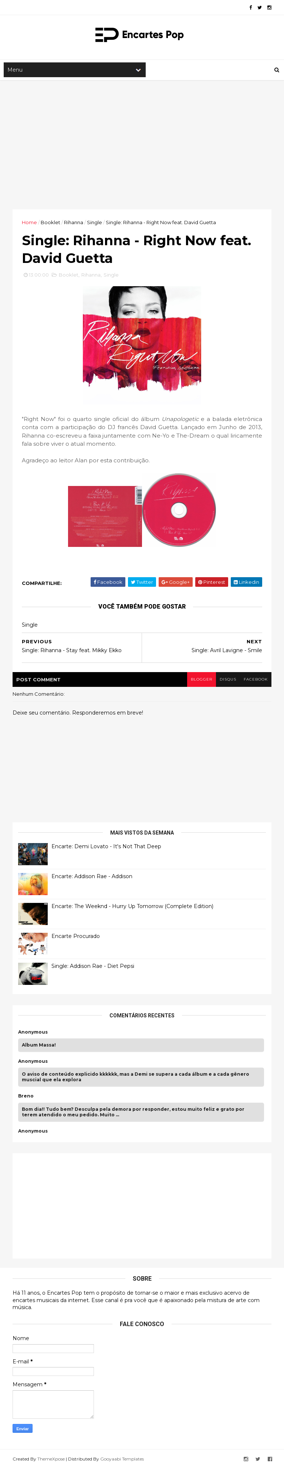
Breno (26, 1096)
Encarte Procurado (75, 936)
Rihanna (73, 222)
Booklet (50, 222)
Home (29, 222)
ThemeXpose (51, 1459)
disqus (228, 679)
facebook (256, 679)
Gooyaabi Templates (122, 1459)
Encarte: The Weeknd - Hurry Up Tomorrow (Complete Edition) (132, 906)
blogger (201, 679)
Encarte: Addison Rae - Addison (91, 876)
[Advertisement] (142, 144)
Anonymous (33, 1032)
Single (94, 222)
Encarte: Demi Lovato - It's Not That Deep (106, 846)
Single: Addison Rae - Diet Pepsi (92, 966)
